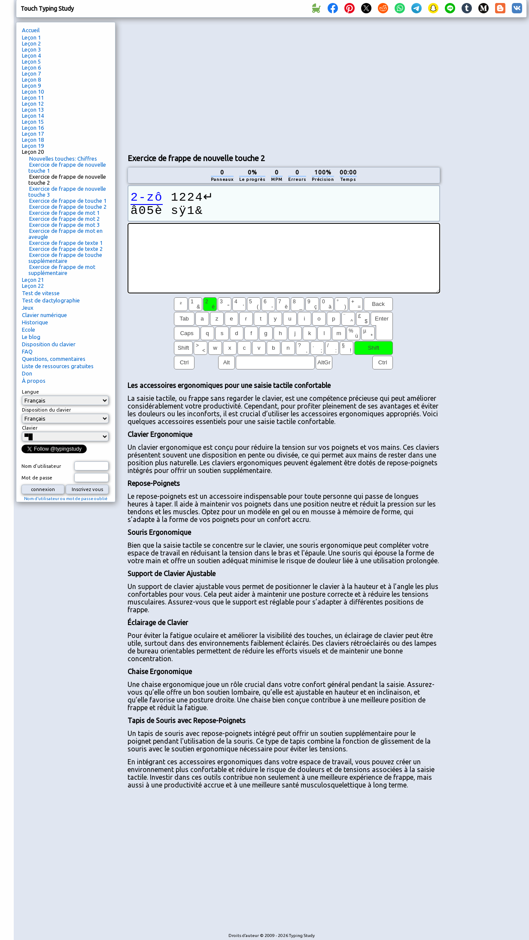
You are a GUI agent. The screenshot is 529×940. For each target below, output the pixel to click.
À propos (34, 381)
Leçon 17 (33, 134)
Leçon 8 (31, 79)
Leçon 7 (31, 73)
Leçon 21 (33, 280)
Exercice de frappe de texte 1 (66, 243)
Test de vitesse (41, 293)
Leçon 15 (33, 122)
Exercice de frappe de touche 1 (67, 201)
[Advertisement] (272, 84)
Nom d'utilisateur (41, 466)
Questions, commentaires (53, 359)
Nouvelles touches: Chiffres (63, 159)
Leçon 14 (33, 116)
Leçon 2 (31, 43)
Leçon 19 (33, 146)
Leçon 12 (33, 104)
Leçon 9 (31, 85)
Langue (30, 391)
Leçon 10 (33, 92)
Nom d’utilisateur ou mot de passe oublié (65, 498)
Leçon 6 (31, 67)
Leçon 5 (31, 61)
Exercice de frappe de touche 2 (67, 207)
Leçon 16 (33, 128)
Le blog (31, 337)
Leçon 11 (33, 98)
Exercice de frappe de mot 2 (64, 219)
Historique (35, 322)
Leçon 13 (33, 110)
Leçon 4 (31, 55)
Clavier (29, 427)
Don (27, 373)
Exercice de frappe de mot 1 (64, 213)
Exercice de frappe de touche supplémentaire (65, 258)
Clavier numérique (44, 315)
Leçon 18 (33, 140)
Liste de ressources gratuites (58, 366)
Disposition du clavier (49, 344)
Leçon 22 (33, 286)
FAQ (27, 351)
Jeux (27, 308)
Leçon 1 (31, 37)
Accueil (31, 30)
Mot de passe (36, 477)
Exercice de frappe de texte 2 (66, 249)
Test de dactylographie (51, 300)
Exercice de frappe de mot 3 (64, 225)
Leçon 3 (31, 49)
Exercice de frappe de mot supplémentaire (61, 270)
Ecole (28, 330)
